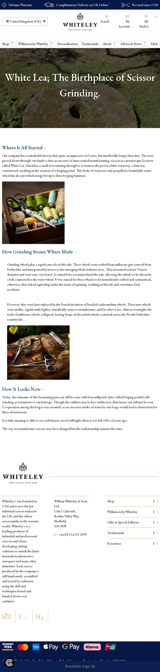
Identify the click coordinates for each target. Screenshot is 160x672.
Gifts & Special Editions (132, 522)
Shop (132, 501)
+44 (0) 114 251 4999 (70, 534)
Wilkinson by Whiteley (132, 512)
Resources (132, 543)
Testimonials (132, 533)
